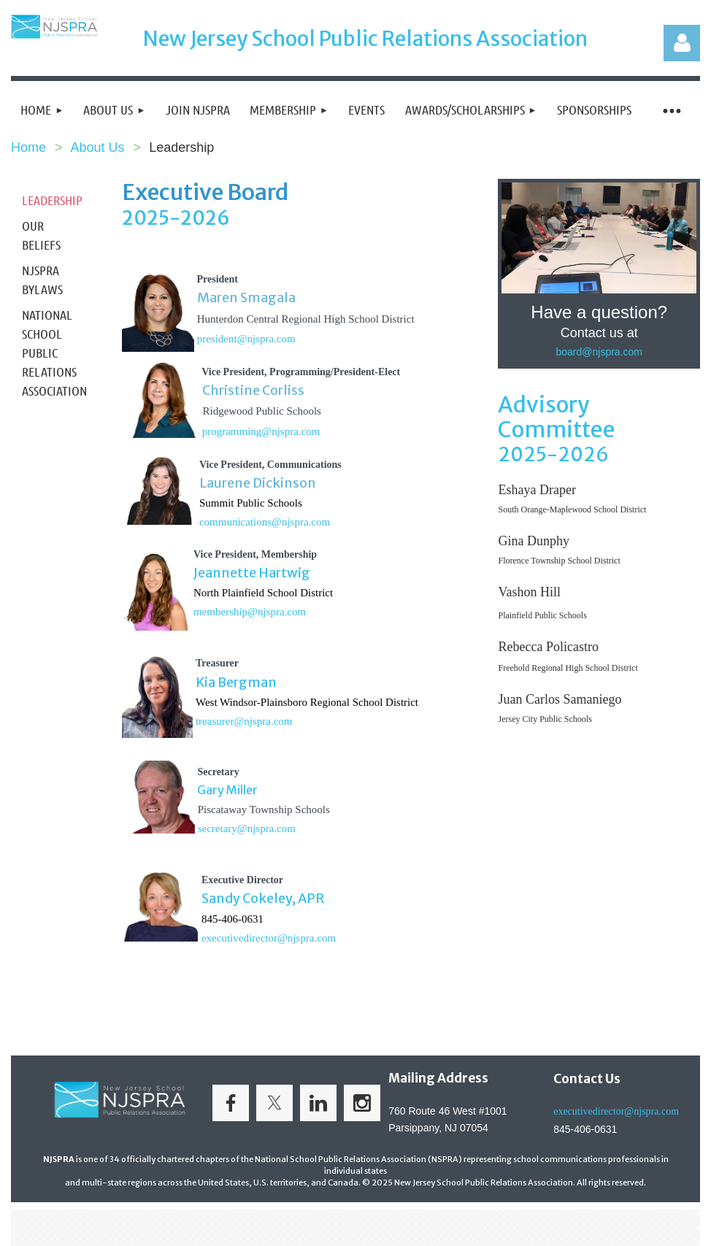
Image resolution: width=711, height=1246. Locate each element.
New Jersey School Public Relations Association (365, 39)
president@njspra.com (246, 339)
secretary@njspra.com (247, 828)
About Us (98, 147)
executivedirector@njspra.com (268, 938)
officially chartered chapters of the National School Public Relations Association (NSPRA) (291, 1159)
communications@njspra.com (264, 522)
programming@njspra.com (261, 431)
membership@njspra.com (249, 612)
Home (28, 147)
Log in (682, 43)
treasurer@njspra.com (244, 721)
